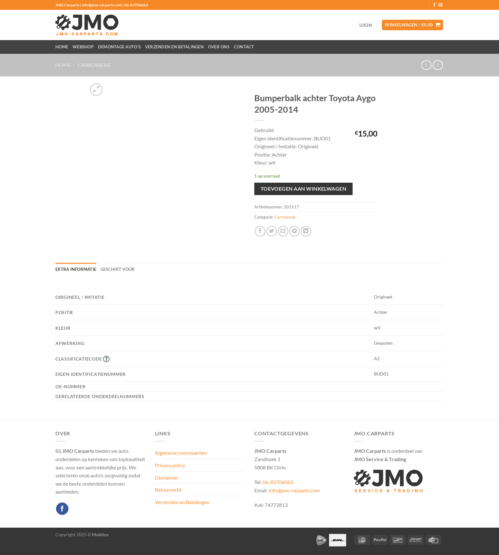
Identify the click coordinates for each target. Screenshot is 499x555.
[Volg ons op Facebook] (434, 5)
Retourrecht (168, 490)
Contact (244, 46)
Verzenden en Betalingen (174, 46)
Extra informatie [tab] (75, 269)
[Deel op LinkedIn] (306, 231)
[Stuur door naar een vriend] (283, 231)
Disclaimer (166, 477)
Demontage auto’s (119, 46)
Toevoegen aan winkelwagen (304, 189)
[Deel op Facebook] (260, 231)
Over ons (218, 46)
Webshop (83, 46)
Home (61, 46)
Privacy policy (170, 465)
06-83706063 (278, 482)
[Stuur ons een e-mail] (440, 5)
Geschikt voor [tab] (118, 269)
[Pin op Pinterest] (294, 231)
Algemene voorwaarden (181, 453)
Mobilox (100, 534)
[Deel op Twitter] (271, 231)
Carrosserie (94, 65)
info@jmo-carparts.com (294, 490)
